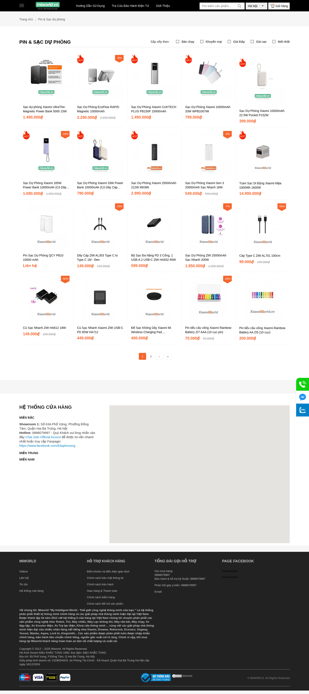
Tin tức (23, 584)
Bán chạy (188, 41)
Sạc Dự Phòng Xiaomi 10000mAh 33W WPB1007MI (207, 109)
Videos (23, 571)
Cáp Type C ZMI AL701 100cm (259, 255)
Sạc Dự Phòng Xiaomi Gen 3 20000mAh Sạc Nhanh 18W (204, 185)
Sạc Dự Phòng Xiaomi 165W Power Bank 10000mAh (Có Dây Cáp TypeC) (44, 185)
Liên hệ (24, 578)
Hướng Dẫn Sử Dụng (90, 6)
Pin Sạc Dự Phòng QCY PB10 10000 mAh (43, 257)
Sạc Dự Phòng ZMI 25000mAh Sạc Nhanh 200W (205, 257)
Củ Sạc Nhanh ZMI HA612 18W (44, 327)
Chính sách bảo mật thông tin (105, 578)
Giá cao (261, 41)
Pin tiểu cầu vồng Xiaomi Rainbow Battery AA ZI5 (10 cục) (262, 330)
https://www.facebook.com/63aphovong (47, 445)
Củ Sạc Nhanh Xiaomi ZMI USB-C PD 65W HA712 (100, 330)
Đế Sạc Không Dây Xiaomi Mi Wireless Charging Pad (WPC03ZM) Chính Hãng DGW (152, 330)
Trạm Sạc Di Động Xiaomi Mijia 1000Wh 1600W (260, 185)
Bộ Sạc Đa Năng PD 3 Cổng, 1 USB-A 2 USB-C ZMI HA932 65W (153, 257)
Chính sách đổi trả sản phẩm (105, 603)
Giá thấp (239, 41)
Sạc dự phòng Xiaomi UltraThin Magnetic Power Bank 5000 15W (45, 109)
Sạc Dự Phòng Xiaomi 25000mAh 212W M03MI (153, 185)
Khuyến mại (214, 41)
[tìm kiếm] (239, 6)
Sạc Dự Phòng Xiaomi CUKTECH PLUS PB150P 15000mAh (153, 109)
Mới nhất (284, 41)
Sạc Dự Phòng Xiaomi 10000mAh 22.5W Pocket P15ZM (261, 113)
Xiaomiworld (229, 571)
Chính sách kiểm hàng (101, 597)
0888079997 (189, 585)
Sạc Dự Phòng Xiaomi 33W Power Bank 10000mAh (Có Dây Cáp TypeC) (100, 185)
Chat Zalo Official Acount (43, 437)
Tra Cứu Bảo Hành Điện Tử (130, 6)
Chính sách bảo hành (100, 584)
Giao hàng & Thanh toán (102, 590)
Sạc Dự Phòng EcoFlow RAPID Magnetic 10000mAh (98, 109)
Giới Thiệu (163, 6)
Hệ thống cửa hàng (31, 590)
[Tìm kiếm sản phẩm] (222, 6)
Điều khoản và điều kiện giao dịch (108, 571)
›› (168, 356)
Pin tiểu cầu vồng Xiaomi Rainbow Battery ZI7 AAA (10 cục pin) (208, 330)
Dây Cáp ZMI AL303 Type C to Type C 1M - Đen (97, 257)
